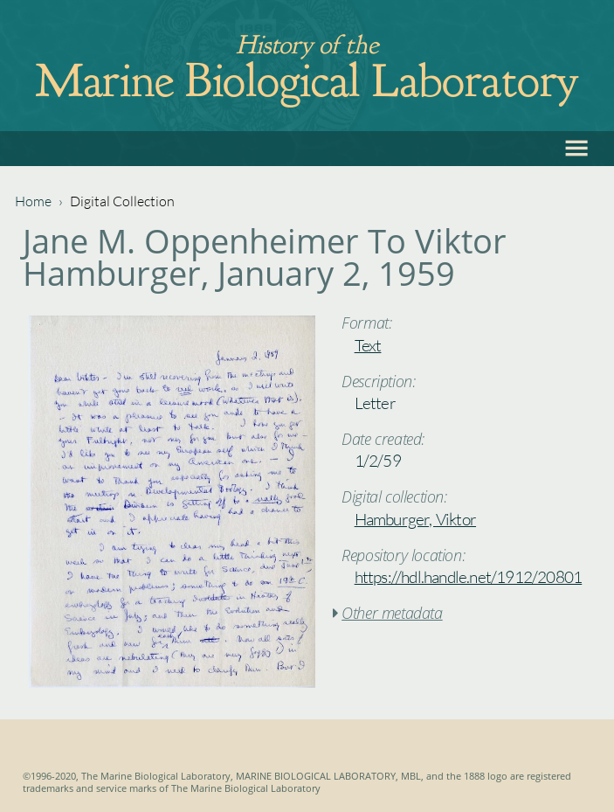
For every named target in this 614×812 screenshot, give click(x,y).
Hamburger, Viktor (415, 519)
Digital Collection (122, 201)
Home (33, 201)
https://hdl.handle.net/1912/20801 (469, 576)
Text (368, 345)
